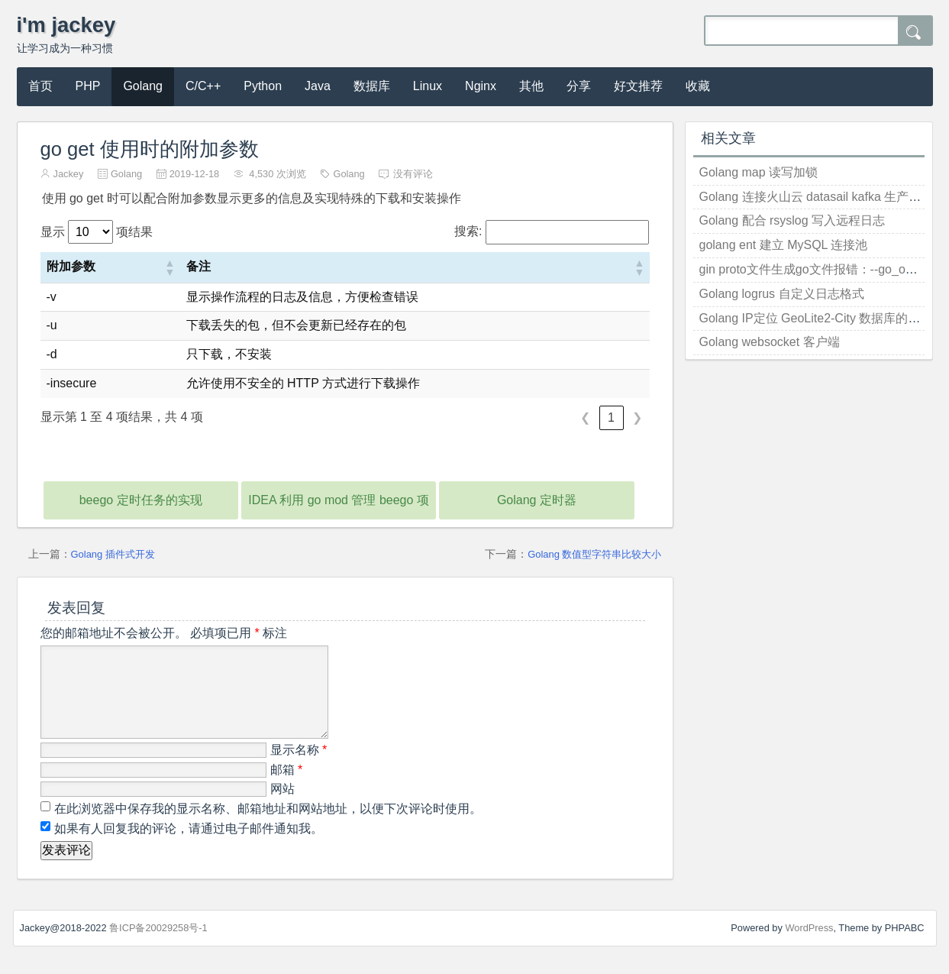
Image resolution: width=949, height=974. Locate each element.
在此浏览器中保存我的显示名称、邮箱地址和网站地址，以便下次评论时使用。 (268, 826)
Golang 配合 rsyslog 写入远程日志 (792, 220)
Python (263, 85)
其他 (531, 85)
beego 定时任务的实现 (140, 499)
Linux (427, 85)
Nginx (480, 85)
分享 (578, 85)
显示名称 (299, 768)
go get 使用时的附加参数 (149, 149)
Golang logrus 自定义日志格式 (781, 293)
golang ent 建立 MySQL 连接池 (783, 244)
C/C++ (203, 85)
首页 (40, 85)
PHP (88, 85)
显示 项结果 (96, 232)
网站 (282, 807)
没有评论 (413, 174)
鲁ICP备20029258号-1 (158, 946)
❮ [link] (585, 417)
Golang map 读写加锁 (758, 172)
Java (318, 85)
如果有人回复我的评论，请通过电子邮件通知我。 (186, 846)
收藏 (698, 85)
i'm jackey (66, 25)
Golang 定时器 (536, 499)
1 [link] (611, 417)
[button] (169, 267)
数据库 (371, 85)
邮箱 (286, 787)
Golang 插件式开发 (113, 554)
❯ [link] (637, 417)
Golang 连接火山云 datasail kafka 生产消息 (816, 196)
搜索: (468, 231)
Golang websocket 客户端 (769, 341)
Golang (143, 85)
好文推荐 (638, 85)
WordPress (809, 946)
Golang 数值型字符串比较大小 (594, 554)
